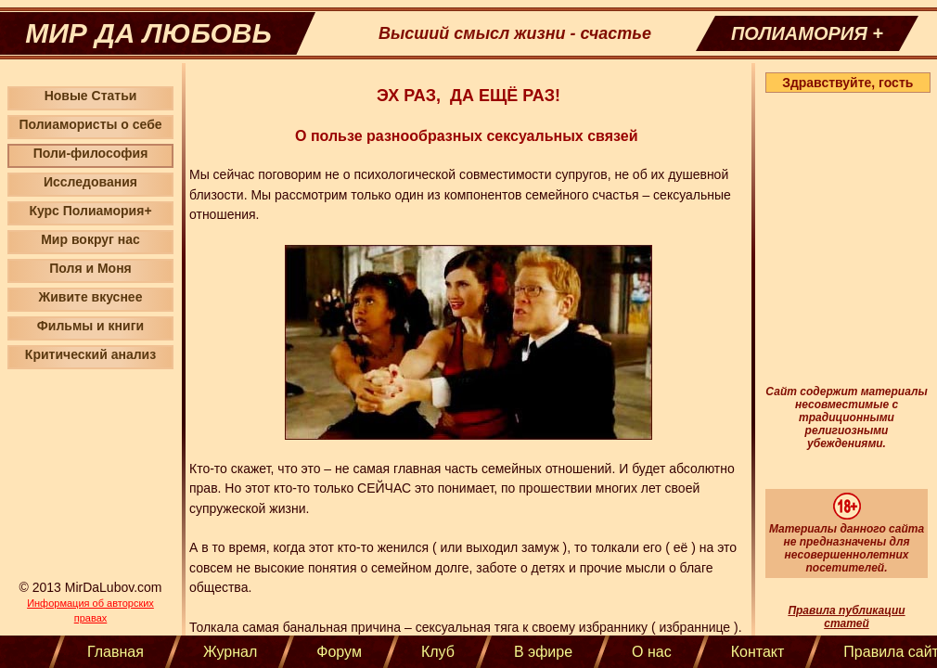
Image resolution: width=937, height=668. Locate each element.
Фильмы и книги (90, 325)
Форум (339, 652)
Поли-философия (90, 153)
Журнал (230, 652)
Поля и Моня (90, 268)
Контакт (758, 652)
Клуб (438, 652)
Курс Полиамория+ (90, 210)
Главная (115, 652)
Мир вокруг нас (90, 239)
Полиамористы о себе (90, 124)
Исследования (90, 181)
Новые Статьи (91, 95)
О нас (652, 652)
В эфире (543, 652)
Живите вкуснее (91, 296)
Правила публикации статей (846, 617)
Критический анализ (90, 354)
